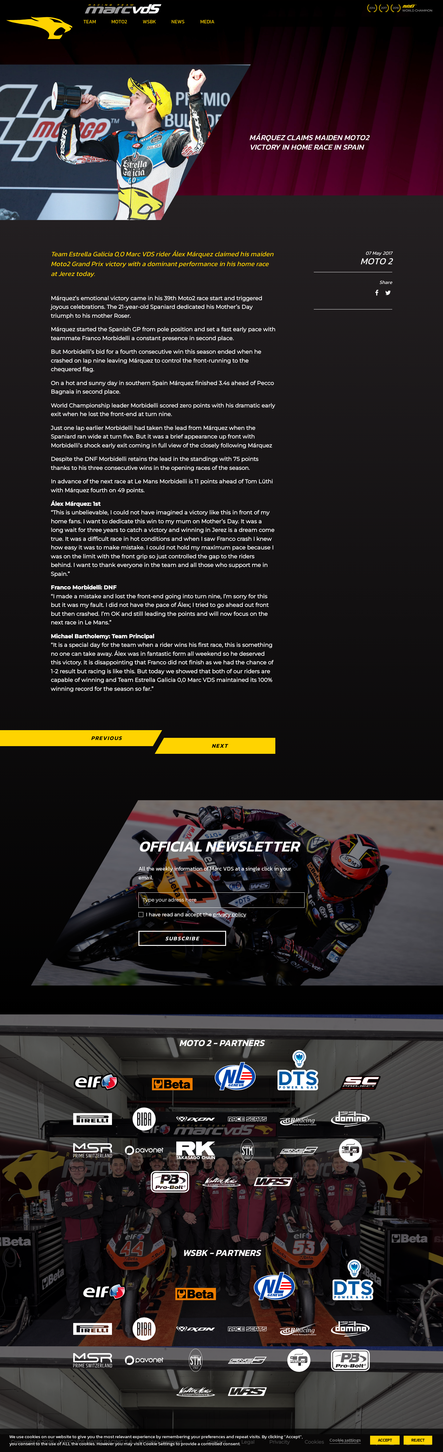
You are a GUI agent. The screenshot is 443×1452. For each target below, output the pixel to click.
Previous (106, 738)
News (178, 21)
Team (89, 21)
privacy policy (229, 915)
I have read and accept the (196, 915)
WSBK (149, 21)
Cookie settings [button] (345, 1440)
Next (220, 746)
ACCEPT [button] (385, 1440)
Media (207, 21)
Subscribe (182, 938)
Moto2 (119, 21)
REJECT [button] (418, 1440)
